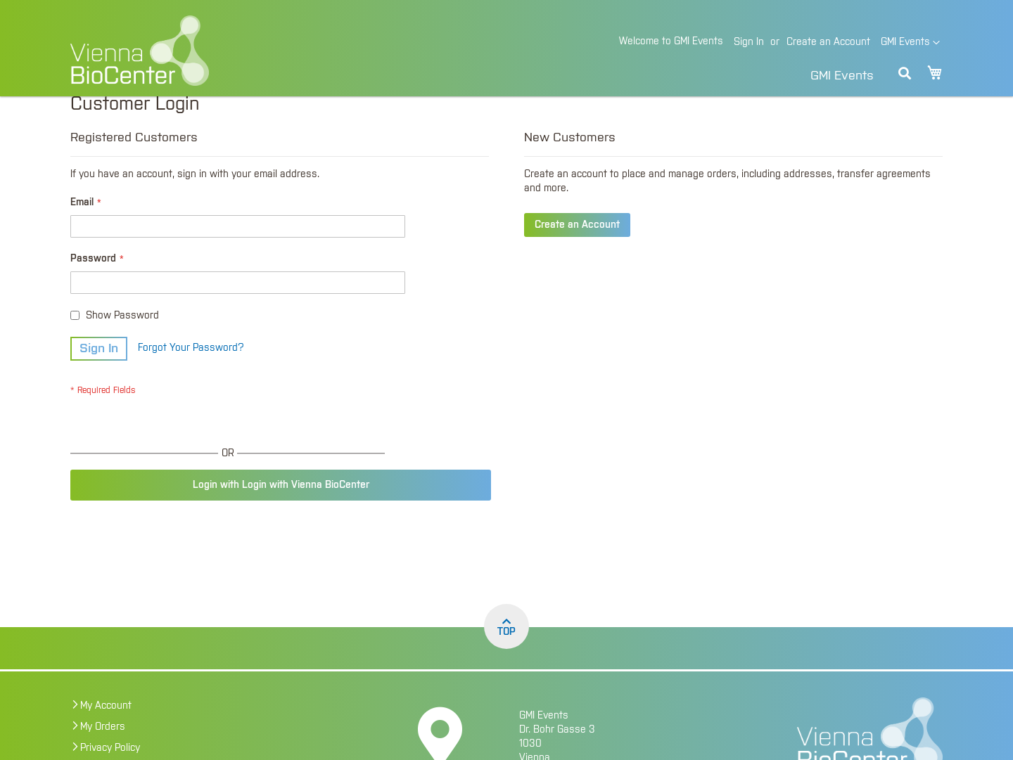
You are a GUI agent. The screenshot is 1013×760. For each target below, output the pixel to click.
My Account (106, 730)
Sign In (749, 42)
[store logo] (236, 50)
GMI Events (842, 76)
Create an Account (828, 42)
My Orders (102, 751)
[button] (910, 43)
